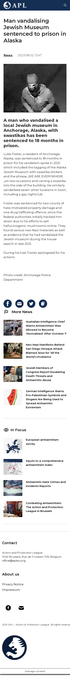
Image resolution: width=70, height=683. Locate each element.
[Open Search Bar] (65, 5)
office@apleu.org (14, 560)
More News (18, 312)
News (8, 55)
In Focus (18, 430)
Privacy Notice (13, 584)
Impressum (11, 589)
